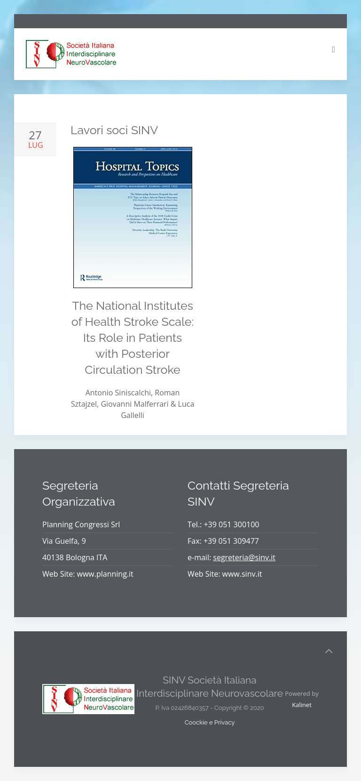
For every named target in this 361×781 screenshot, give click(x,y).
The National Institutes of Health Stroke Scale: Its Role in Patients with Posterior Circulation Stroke (132, 337)
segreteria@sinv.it (244, 557)
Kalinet (302, 704)
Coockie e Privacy (210, 722)
